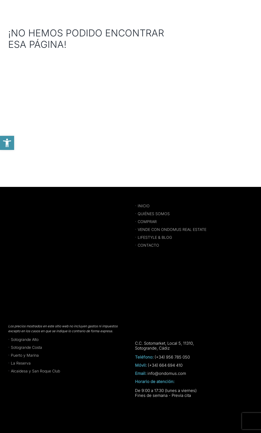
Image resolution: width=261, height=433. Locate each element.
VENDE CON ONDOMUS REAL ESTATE (172, 229)
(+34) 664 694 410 (165, 365)
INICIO (144, 205)
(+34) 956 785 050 (172, 357)
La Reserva (21, 363)
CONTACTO (148, 245)
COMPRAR (147, 221)
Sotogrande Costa (26, 347)
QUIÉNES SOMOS (154, 213)
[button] (7, 143)
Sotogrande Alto (25, 339)
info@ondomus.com (166, 373)
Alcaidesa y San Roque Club (35, 371)
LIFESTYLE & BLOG (155, 237)
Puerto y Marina (25, 355)
